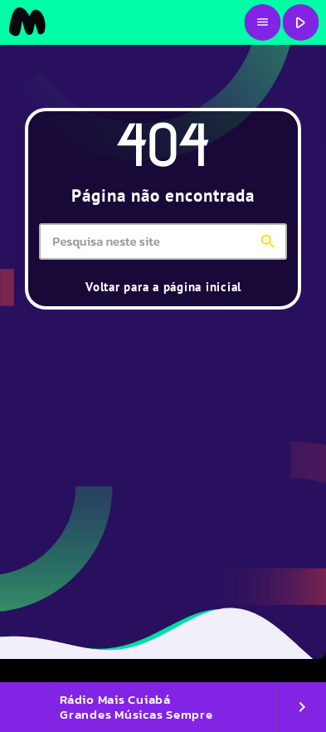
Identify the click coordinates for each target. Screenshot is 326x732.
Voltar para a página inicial (163, 287)
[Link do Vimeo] (26, 22)
